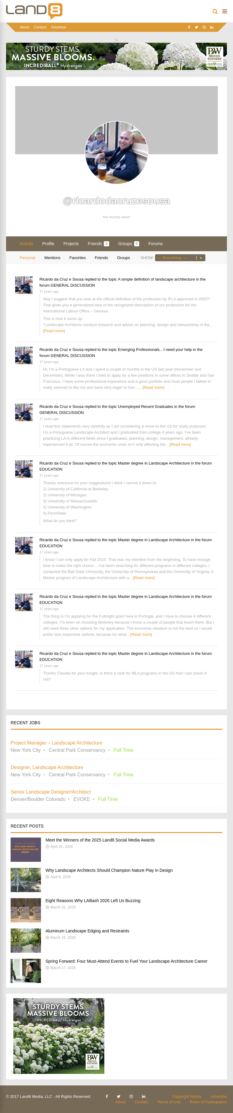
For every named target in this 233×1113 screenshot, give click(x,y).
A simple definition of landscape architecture (156, 279)
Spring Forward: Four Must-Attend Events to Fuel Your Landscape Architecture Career (127, 961)
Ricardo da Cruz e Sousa (61, 279)
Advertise (58, 27)
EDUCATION (50, 469)
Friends (98, 243)
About (24, 27)
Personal (27, 257)
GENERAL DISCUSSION (73, 285)
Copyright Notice (186, 1096)
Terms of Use (169, 1102)
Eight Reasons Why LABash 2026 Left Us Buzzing (93, 900)
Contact (40, 27)
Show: (147, 257)
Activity (26, 243)
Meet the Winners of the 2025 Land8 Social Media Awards (100, 840)
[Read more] (54, 330)
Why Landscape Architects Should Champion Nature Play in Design (109, 870)
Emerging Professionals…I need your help (155, 349)
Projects (71, 243)
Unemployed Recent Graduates (145, 406)
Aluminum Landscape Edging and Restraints (87, 930)
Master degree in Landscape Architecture (154, 463)
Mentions (52, 257)
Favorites (77, 257)
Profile (48, 243)
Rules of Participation (208, 1102)
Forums (155, 243)
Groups (128, 243)
